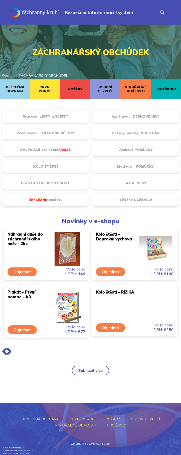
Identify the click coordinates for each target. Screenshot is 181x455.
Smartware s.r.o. (25, 450)
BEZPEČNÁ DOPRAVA (15, 89)
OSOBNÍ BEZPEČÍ (105, 89)
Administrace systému (90, 444)
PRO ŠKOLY (166, 89)
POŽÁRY (75, 89)
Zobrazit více (90, 370)
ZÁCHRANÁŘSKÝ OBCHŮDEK (43, 75)
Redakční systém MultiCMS (16, 453)
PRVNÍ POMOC (45, 89)
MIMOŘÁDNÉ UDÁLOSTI (135, 89)
